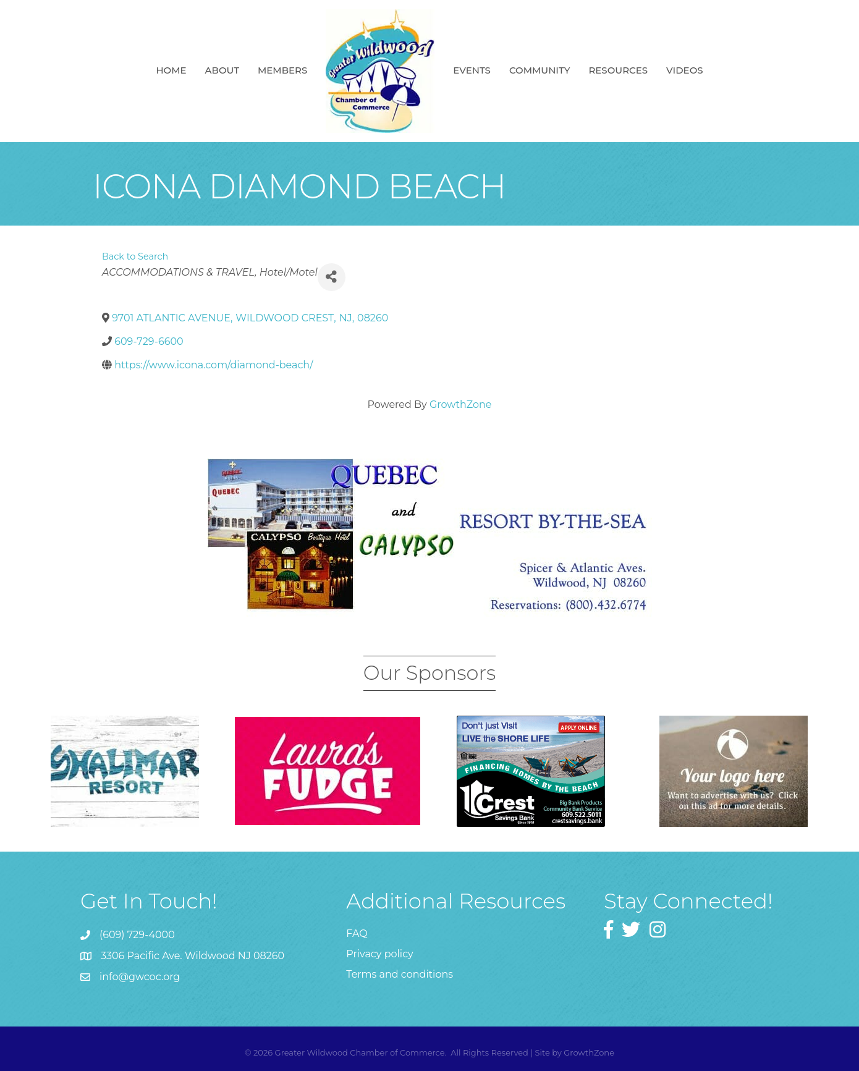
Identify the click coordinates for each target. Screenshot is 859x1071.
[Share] (331, 277)
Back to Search (135, 256)
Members (282, 70)
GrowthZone (461, 404)
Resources (618, 70)
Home (171, 70)
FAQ (356, 933)
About (222, 70)
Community (539, 70)
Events (472, 70)
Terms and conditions (399, 974)
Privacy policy (379, 954)
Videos (684, 70)
